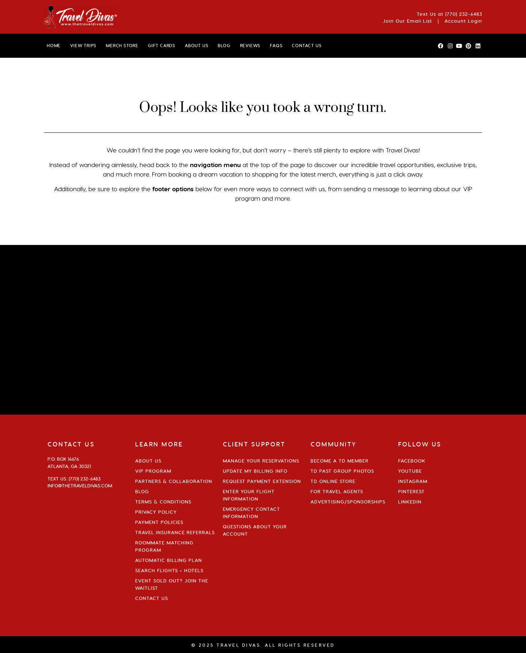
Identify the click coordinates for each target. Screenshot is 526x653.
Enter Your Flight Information (249, 495)
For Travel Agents (336, 491)
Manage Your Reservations (261, 461)
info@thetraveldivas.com (79, 485)
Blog (142, 491)
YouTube (410, 471)
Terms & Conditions (163, 502)
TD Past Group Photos (342, 471)
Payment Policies (159, 522)
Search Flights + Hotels (169, 570)
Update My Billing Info (255, 471)
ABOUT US (196, 45)
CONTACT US (306, 45)
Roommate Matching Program (164, 546)
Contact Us (151, 598)
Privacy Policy (156, 512)
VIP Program (153, 471)
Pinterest (411, 491)
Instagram (412, 481)
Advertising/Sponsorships (347, 502)
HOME (54, 45)
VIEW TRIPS (83, 45)
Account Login (463, 21)
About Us (148, 461)
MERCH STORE (122, 45)
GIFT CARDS (161, 45)
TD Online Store (332, 481)
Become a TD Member (339, 461)
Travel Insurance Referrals (175, 532)
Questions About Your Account (255, 530)
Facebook (412, 461)
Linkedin (410, 502)
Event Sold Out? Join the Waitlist (171, 584)
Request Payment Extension (262, 481)
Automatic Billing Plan (168, 560)
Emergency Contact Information (251, 512)
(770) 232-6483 (463, 14)
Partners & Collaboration (173, 481)
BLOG (224, 45)
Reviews (250, 45)
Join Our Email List (407, 21)
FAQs (276, 45)
